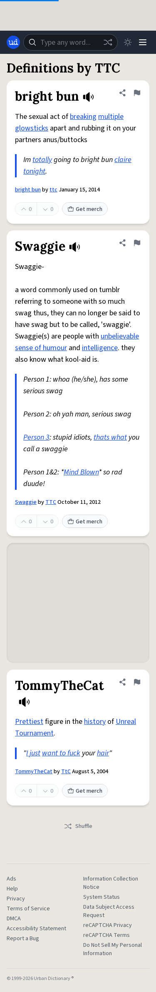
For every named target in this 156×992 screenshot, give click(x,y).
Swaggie (26, 502)
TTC (50, 502)
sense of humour (41, 348)
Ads (11, 879)
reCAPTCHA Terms (106, 935)
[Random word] (108, 42)
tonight (34, 171)
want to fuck (61, 753)
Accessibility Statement (36, 928)
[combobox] (70, 42)
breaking (83, 116)
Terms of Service (28, 909)
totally (42, 160)
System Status (101, 897)
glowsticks (31, 128)
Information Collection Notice (110, 883)
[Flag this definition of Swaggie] (137, 242)
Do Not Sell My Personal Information (112, 949)
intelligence (100, 348)
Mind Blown (81, 472)
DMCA (14, 919)
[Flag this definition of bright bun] (137, 92)
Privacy (16, 899)
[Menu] (142, 42)
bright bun (28, 190)
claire (122, 160)
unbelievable (120, 336)
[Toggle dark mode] (127, 42)
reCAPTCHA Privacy (107, 925)
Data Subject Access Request (108, 911)
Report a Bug (23, 938)
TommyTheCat (33, 771)
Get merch (84, 209)
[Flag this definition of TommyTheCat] (137, 682)
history (95, 721)
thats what (110, 437)
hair (103, 753)
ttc (53, 190)
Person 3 (36, 437)
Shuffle (78, 826)
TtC (66, 771)
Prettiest (29, 721)
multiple (111, 116)
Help (12, 889)
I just (33, 753)
